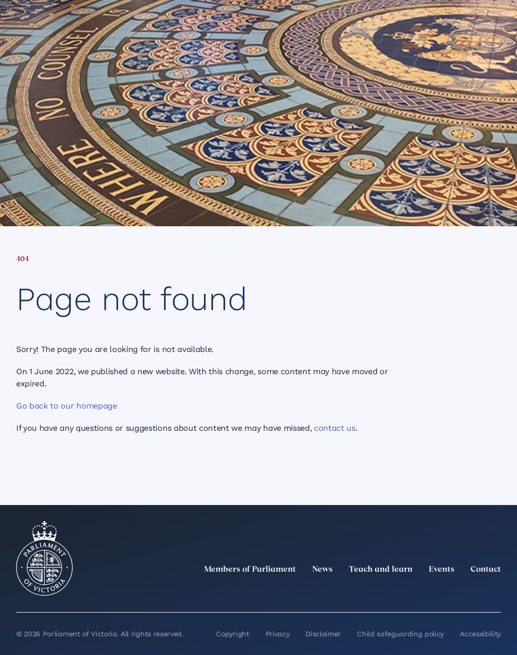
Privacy (278, 634)
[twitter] (384, 592)
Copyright (232, 634)
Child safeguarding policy (400, 634)
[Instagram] (428, 592)
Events (441, 569)
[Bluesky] (495, 592)
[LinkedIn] (406, 592)
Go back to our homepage (66, 406)
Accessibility (480, 634)
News (322, 569)
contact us (334, 428)
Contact (486, 569)
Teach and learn (380, 569)
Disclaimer (323, 634)
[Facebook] (450, 592)
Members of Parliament (250, 569)
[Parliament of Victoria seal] (44, 558)
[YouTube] (472, 592)
